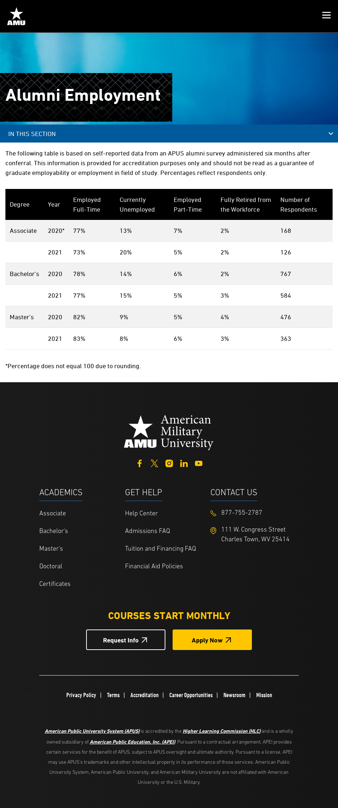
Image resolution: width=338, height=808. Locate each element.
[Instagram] (169, 462)
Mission (264, 695)
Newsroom (234, 695)
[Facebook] (139, 462)
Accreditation (144, 695)
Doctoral (50, 566)
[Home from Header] (16, 16)
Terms (113, 695)
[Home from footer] (169, 431)
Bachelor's (53, 531)
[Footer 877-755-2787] (253, 513)
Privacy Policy (81, 695)
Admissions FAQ (147, 531)
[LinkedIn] (184, 462)
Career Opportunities (191, 695)
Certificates (55, 584)
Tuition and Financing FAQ (160, 549)
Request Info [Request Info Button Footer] (121, 640)
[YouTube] (199, 462)
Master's (51, 549)
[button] (326, 16)
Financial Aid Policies (154, 566)
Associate (52, 513)
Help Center (141, 513)
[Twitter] (154, 462)
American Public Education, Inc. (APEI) (132, 742)
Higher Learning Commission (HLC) (222, 731)
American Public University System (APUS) (92, 731)
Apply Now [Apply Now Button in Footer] (207, 640)
